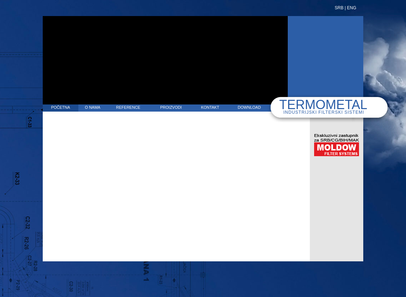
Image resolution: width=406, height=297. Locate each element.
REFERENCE (128, 107)
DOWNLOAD (249, 107)
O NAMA (92, 107)
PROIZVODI (171, 107)
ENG (351, 7)
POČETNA (60, 107)
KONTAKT (210, 107)
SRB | (340, 7)
